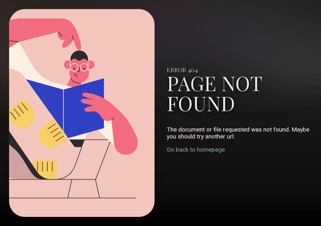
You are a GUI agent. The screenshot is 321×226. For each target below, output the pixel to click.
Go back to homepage (196, 149)
